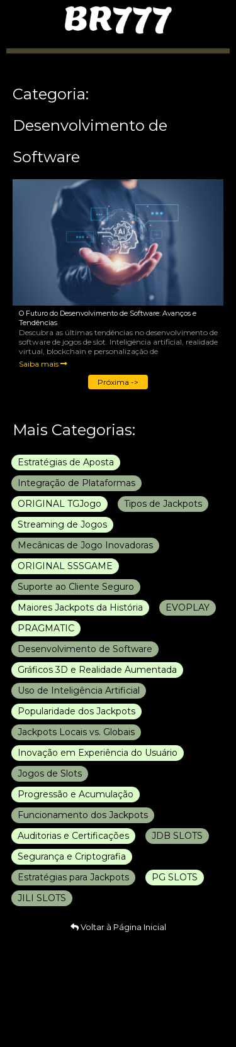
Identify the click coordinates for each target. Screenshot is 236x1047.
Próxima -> (118, 382)
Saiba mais (43, 363)
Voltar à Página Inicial (118, 927)
